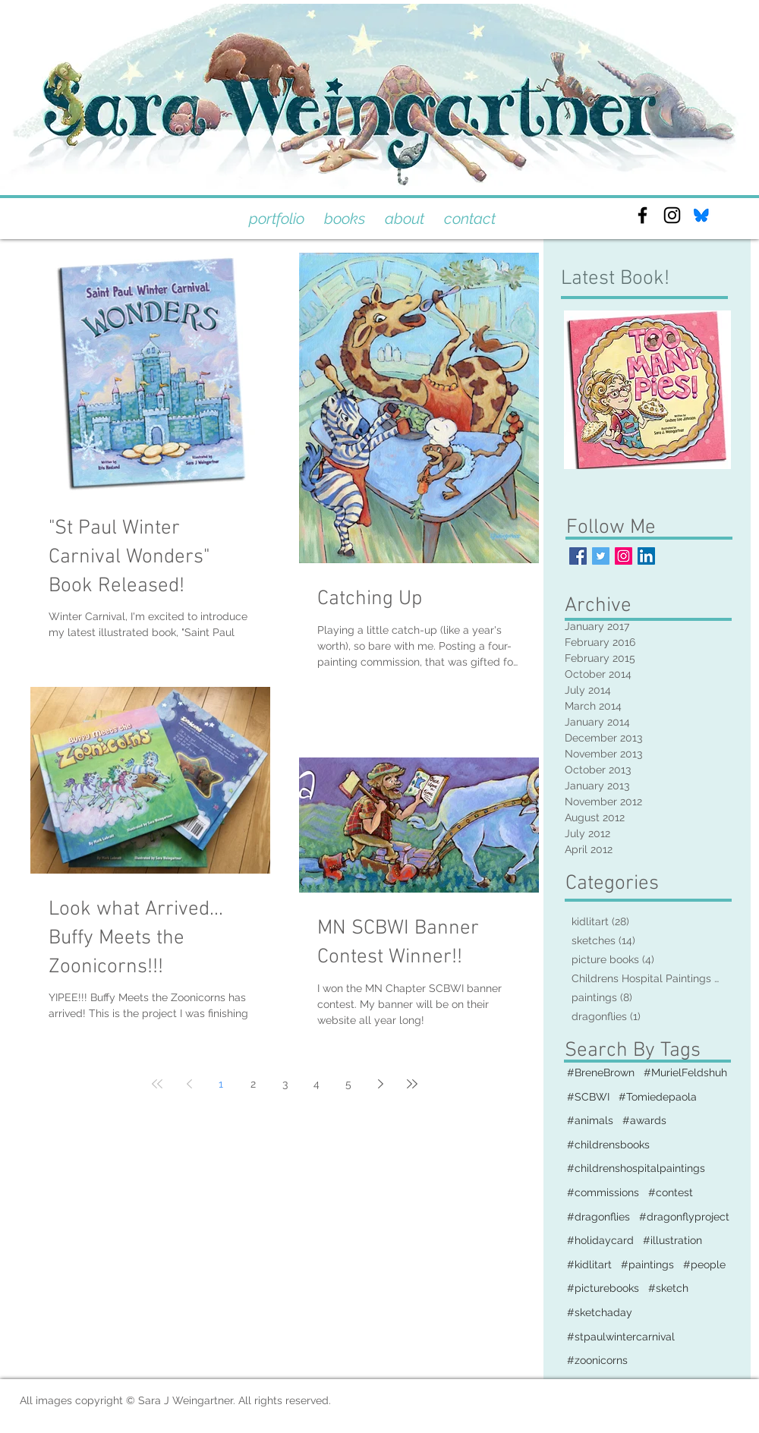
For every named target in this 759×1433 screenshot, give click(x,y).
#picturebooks (603, 1288)
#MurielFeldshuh (685, 1072)
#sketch (668, 1288)
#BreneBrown (601, 1072)
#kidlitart (589, 1264)
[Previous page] (189, 1084)
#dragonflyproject (684, 1217)
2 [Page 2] (253, 1084)
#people (704, 1264)
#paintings (647, 1264)
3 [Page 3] (285, 1084)
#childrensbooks (608, 1145)
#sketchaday (599, 1312)
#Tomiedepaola (658, 1097)
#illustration (672, 1240)
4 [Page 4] (316, 1084)
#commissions (603, 1192)
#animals (590, 1120)
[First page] (157, 1084)
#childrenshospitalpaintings (636, 1168)
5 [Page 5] (348, 1084)
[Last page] (412, 1084)
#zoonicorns (597, 1360)
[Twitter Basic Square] (600, 556)
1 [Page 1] (221, 1084)
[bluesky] (702, 215)
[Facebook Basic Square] (578, 556)
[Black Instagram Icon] (672, 215)
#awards (644, 1120)
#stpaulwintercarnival (621, 1337)
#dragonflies (598, 1217)
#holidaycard (600, 1240)
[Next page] (380, 1084)
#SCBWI (588, 1097)
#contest (670, 1192)
